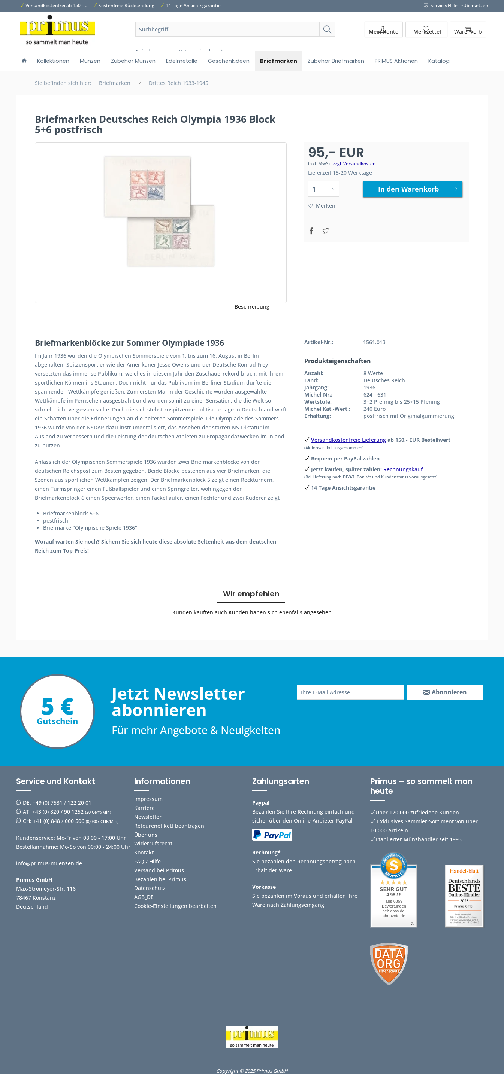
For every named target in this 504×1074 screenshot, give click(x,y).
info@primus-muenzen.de (49, 863)
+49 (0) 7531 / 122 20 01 (62, 802)
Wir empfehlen (251, 593)
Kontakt (144, 852)
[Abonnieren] (445, 692)
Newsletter (148, 816)
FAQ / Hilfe (147, 861)
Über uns (145, 834)
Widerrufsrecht (153, 843)
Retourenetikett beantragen (169, 825)
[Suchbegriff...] (235, 29)
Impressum (148, 798)
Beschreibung (252, 306)
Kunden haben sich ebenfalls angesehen (280, 612)
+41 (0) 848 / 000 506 (58, 820)
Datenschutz (150, 887)
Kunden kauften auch (199, 612)
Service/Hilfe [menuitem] (441, 5)
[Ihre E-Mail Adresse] (350, 692)
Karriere (144, 807)
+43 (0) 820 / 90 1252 (58, 811)
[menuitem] (235, 38)
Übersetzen (475, 5)
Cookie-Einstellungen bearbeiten (175, 905)
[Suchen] (327, 29)
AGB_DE (144, 896)
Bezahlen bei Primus (160, 879)
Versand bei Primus (159, 870)
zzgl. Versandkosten (354, 163)
